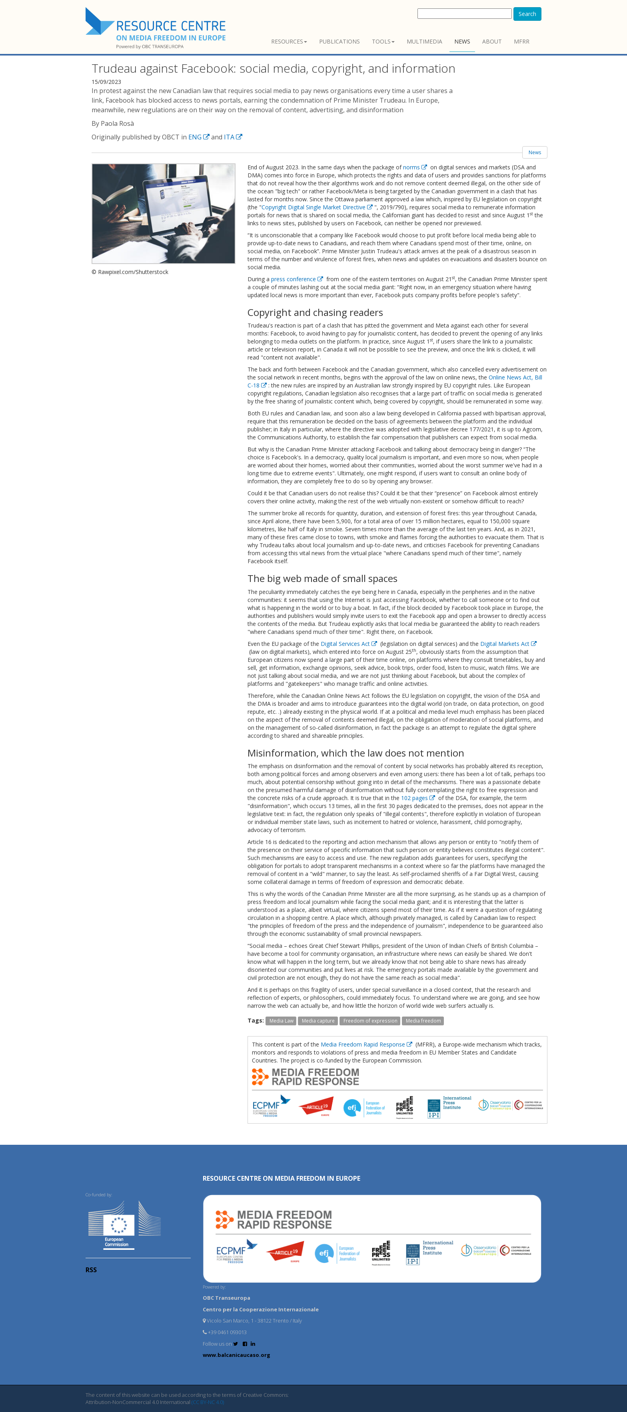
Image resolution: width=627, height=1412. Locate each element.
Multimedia (424, 41)
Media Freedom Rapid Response (367, 1044)
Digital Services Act (350, 643)
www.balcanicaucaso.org (236, 1354)
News (462, 41)
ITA (233, 137)
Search (527, 14)
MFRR (521, 41)
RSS (91, 1269)
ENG (199, 137)
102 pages (419, 798)
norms (416, 167)
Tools (383, 41)
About (492, 41)
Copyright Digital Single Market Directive (318, 207)
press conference (298, 279)
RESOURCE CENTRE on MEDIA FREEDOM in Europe (281, 1178)
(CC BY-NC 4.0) (208, 1402)
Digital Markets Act (508, 643)
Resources (289, 41)
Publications (339, 41)
